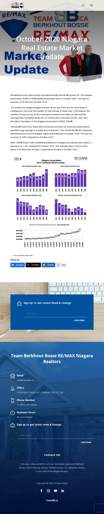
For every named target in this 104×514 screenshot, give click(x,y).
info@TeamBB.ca (25, 380)
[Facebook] (17, 265)
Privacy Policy (61, 483)
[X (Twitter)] (33, 265)
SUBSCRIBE (79, 320)
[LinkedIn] (48, 265)
